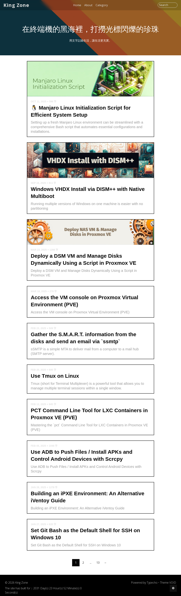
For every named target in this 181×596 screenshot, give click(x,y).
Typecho (152, 583)
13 (98, 563)
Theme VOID (168, 583)
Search (163, 5)
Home (77, 5)
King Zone (16, 5)
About (88, 5)
